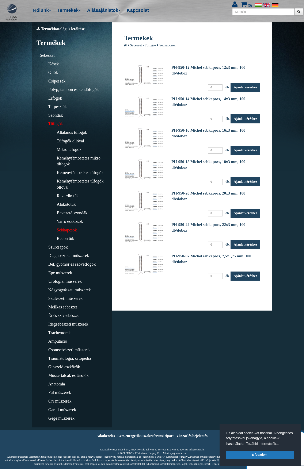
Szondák (55, 115)
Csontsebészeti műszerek (69, 349)
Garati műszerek (62, 409)
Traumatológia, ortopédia (69, 358)
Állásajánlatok (103, 10)
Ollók (53, 72)
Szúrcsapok (58, 247)
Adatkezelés (105, 436)
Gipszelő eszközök (64, 367)
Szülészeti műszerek (65, 298)
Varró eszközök (70, 221)
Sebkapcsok (67, 230)
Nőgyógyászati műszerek (69, 290)
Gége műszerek (61, 418)
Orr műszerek (59, 401)
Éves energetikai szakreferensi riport (145, 436)
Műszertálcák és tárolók (68, 375)
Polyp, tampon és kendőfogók (73, 89)
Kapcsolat (138, 10)
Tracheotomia (60, 332)
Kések (53, 64)
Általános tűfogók (72, 132)
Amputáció (57, 341)
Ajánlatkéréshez (245, 87)
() (246, 5)
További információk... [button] (262, 444)
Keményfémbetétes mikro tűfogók (78, 161)
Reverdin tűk (68, 195)
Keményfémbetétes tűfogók (80, 172)
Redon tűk (65, 238)
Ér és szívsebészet (63, 315)
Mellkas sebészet (62, 307)
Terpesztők (57, 106)
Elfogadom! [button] (260, 454)
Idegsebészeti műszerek (68, 324)
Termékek (69, 10)
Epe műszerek (60, 272)
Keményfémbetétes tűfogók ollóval (80, 184)
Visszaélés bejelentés (192, 436)
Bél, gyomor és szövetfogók (72, 264)
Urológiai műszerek (65, 281)
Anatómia (56, 384)
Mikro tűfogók (69, 149)
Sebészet (47, 55)
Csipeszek (56, 81)
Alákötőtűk (66, 204)
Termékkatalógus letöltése (61, 29)
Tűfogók (55, 123)
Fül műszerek (59, 392)
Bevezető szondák (72, 213)
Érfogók (55, 98)
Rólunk (42, 10)
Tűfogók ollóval (70, 141)
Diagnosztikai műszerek (68, 255)
